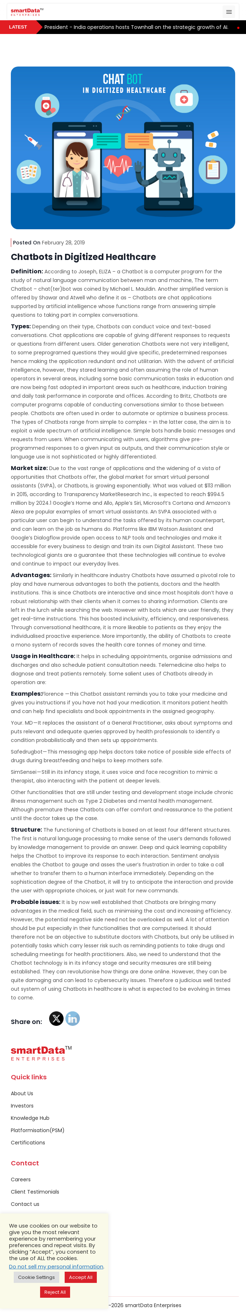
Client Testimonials (35, 1191)
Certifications (28, 1142)
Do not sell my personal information (56, 1266)
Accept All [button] (80, 1277)
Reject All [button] (55, 1292)
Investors (22, 1105)
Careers (21, 1179)
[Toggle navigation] (229, 11)
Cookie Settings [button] (36, 1277)
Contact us (25, 1204)
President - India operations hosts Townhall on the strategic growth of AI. (141, 27)
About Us (22, 1093)
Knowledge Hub (30, 1118)
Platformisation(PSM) (38, 1130)
